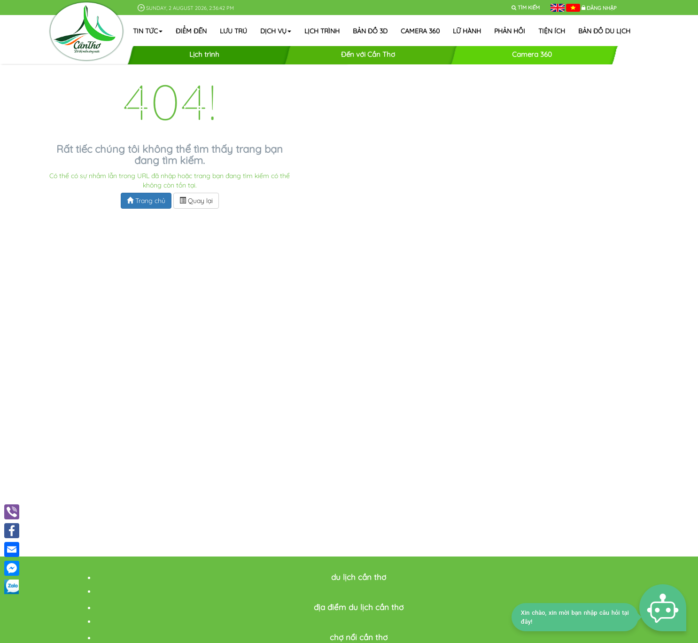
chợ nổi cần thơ (359, 637)
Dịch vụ (275, 31)
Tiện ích (551, 31)
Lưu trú (233, 31)
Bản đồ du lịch (604, 31)
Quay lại (196, 200)
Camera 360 (420, 31)
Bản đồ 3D (370, 31)
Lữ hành (467, 31)
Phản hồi (509, 31)
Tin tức (148, 31)
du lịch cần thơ (358, 577)
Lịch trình (322, 31)
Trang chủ (146, 200)
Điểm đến (191, 31)
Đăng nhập (602, 8)
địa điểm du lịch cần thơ (358, 607)
